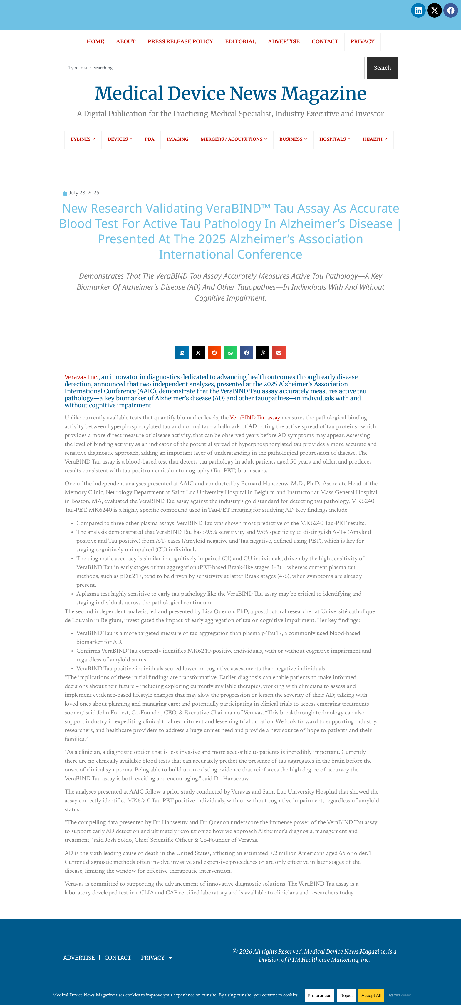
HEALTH (375, 139)
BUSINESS (293, 139)
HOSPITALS (335, 139)
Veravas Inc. (81, 377)
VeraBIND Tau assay (255, 418)
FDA (150, 139)
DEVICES (120, 139)
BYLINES (83, 139)
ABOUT (126, 42)
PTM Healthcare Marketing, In (327, 959)
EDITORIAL (240, 42)
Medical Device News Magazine (230, 93)
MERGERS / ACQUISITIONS (234, 139)
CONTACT (325, 42)
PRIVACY (363, 42)
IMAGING (178, 139)
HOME (95, 42)
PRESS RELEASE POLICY (180, 42)
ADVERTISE (284, 42)
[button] (182, 352)
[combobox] (214, 68)
